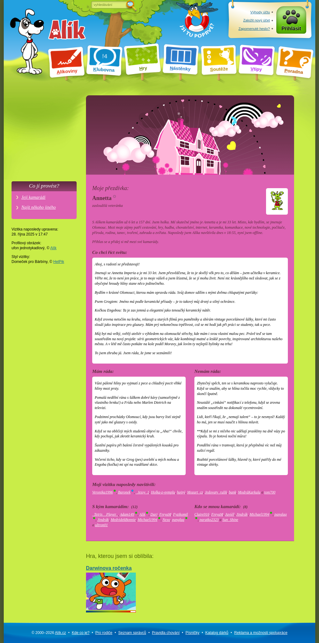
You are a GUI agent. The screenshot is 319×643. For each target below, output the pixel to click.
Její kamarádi (33, 197)
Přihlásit (291, 28)
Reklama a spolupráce (261, 633)
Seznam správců (132, 633)
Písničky (192, 633)
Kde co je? (80, 633)
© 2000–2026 (48, 633)
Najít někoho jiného (38, 207)
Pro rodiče (103, 633)
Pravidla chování (166, 633)
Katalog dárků (216, 633)
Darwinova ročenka (111, 587)
